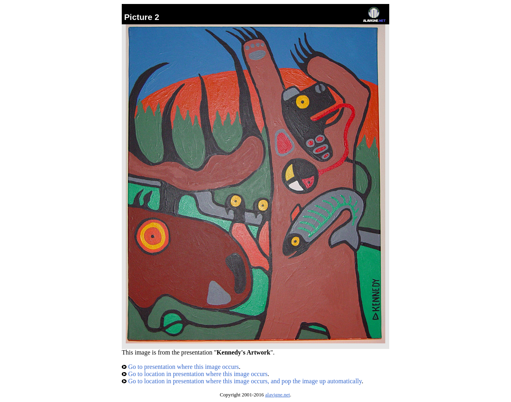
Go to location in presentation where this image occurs (194, 373)
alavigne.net (277, 395)
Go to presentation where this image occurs (180, 366)
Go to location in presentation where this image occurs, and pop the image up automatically (242, 381)
